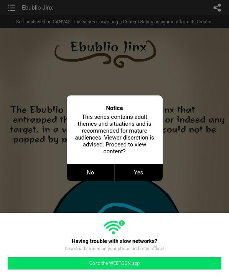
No (90, 172)
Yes (138, 172)
